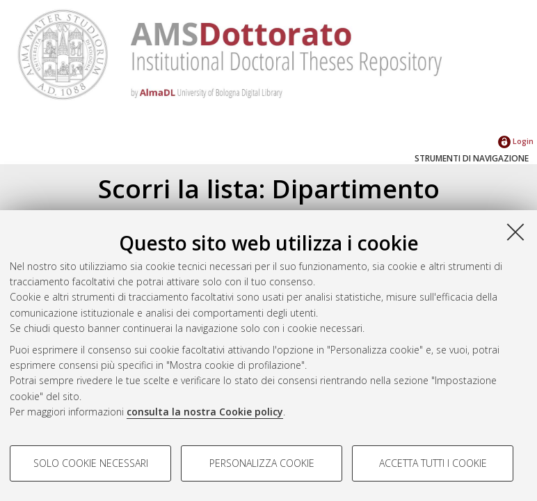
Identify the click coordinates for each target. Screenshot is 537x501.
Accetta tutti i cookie (433, 463)
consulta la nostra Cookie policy (205, 411)
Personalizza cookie (261, 463)
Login (516, 141)
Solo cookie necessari (90, 463)
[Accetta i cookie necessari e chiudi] (515, 232)
